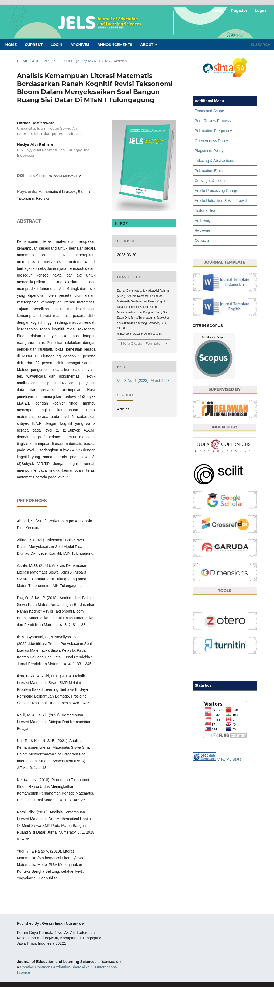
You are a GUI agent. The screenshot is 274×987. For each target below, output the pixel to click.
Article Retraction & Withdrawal (221, 200)
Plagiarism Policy (209, 151)
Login (57, 44)
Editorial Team (206, 210)
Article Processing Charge (216, 190)
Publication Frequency (213, 131)
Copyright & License (211, 180)
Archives (79, 44)
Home (11, 44)
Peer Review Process (213, 121)
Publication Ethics (210, 170)
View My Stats (229, 759)
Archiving (202, 220)
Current (34, 44)
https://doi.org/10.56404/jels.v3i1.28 (53, 176)
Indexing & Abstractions (214, 160)
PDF (123, 223)
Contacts (202, 240)
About (147, 44)
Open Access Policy (211, 141)
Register (239, 10)
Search (260, 44)
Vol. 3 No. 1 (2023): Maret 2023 (82, 61)
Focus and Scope (209, 111)
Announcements (114, 44)
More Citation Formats (140, 343)
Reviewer (202, 230)
